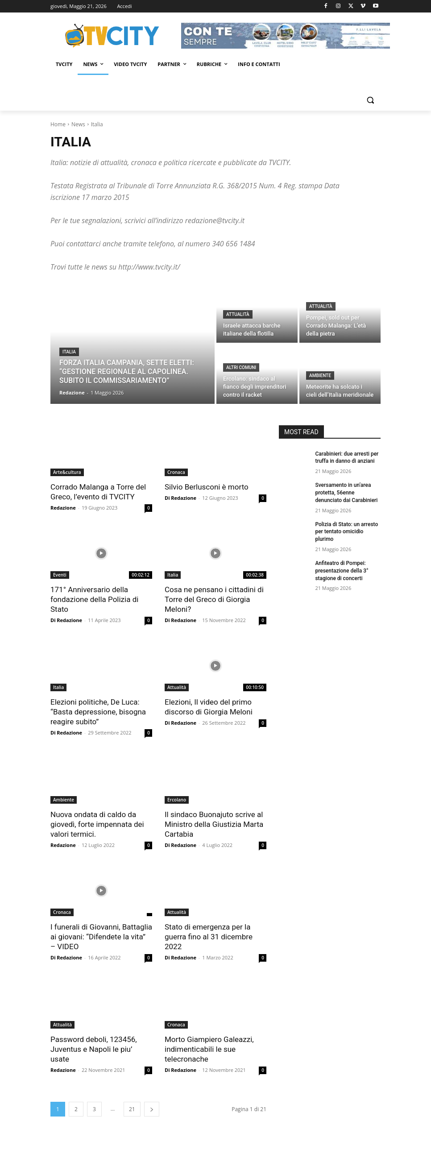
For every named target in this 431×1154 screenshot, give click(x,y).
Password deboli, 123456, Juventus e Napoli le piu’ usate (93, 1049)
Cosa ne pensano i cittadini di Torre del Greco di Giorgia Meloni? (214, 599)
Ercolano (176, 800)
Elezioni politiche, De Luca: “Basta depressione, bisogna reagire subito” (98, 711)
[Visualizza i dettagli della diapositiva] (285, 36)
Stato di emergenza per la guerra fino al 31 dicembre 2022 (209, 936)
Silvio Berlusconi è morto (207, 486)
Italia (69, 351)
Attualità (237, 314)
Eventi (59, 575)
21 (132, 1109)
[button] (370, 100)
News (78, 124)
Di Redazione (180, 497)
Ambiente (320, 375)
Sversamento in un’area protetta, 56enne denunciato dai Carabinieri (346, 492)
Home (58, 124)
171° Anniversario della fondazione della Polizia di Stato (94, 599)
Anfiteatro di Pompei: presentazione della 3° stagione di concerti (341, 570)
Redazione (63, 507)
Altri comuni (241, 367)
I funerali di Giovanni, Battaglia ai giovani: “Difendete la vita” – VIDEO (101, 936)
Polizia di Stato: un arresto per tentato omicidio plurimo (346, 532)
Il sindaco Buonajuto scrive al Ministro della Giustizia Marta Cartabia (214, 824)
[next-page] (151, 1109)
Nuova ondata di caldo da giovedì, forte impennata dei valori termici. (97, 824)
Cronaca (176, 472)
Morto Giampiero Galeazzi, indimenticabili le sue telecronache (209, 1049)
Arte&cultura (67, 472)
